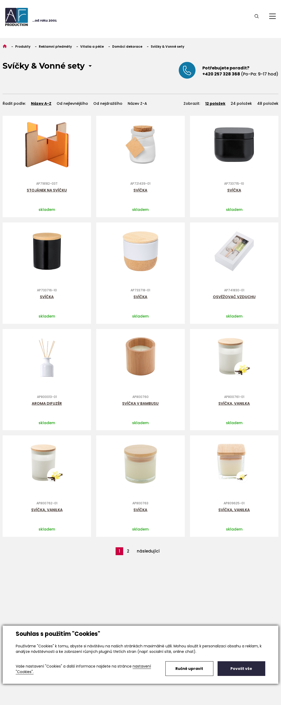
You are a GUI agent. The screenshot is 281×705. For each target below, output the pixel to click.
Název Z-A (137, 103)
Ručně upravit (189, 668)
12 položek (215, 103)
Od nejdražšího (107, 103)
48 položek (267, 103)
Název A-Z (41, 103)
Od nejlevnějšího (72, 103)
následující (148, 551)
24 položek (241, 103)
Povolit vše (241, 668)
